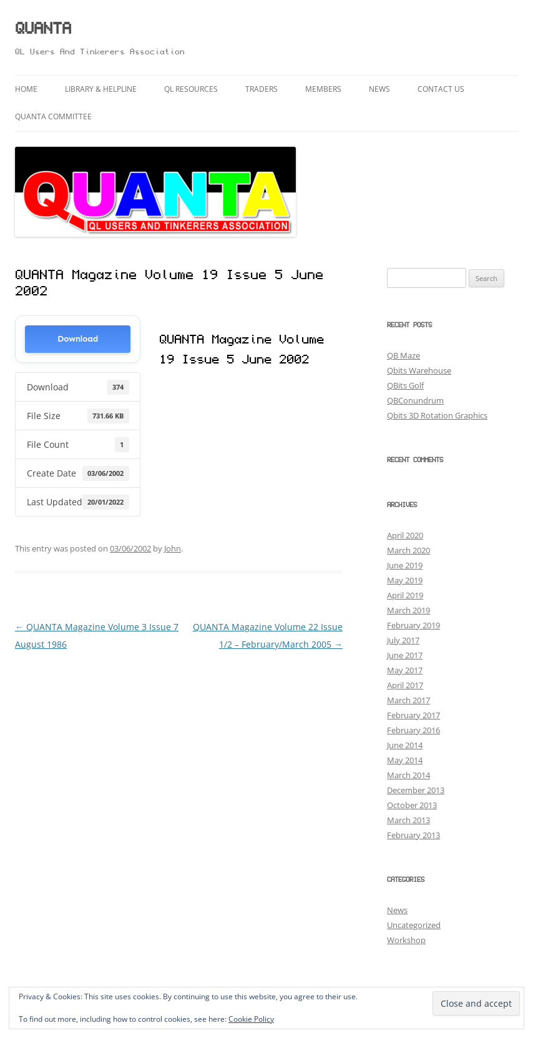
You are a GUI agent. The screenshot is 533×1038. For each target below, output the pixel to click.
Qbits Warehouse (419, 370)
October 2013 (412, 805)
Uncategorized (414, 925)
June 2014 (405, 745)
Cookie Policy (251, 1019)
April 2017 (405, 685)
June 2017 (405, 655)
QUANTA (43, 29)
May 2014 (405, 760)
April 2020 (405, 535)
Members (323, 89)
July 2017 (403, 640)
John (172, 548)
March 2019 (408, 610)
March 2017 (408, 700)
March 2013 (408, 820)
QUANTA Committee (53, 116)
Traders (261, 89)
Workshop (406, 940)
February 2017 (413, 715)
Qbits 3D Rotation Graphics (437, 415)
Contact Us (441, 89)
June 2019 (405, 565)
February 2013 (413, 835)
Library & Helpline (101, 89)
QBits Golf (405, 385)
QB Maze (403, 355)
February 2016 (413, 730)
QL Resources (191, 89)
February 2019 (413, 625)
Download (77, 339)
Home (26, 89)
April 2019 (405, 595)
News (379, 89)
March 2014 (408, 775)
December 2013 (415, 790)
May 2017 (405, 670)
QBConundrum (415, 400)
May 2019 (405, 580)
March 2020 (408, 550)
